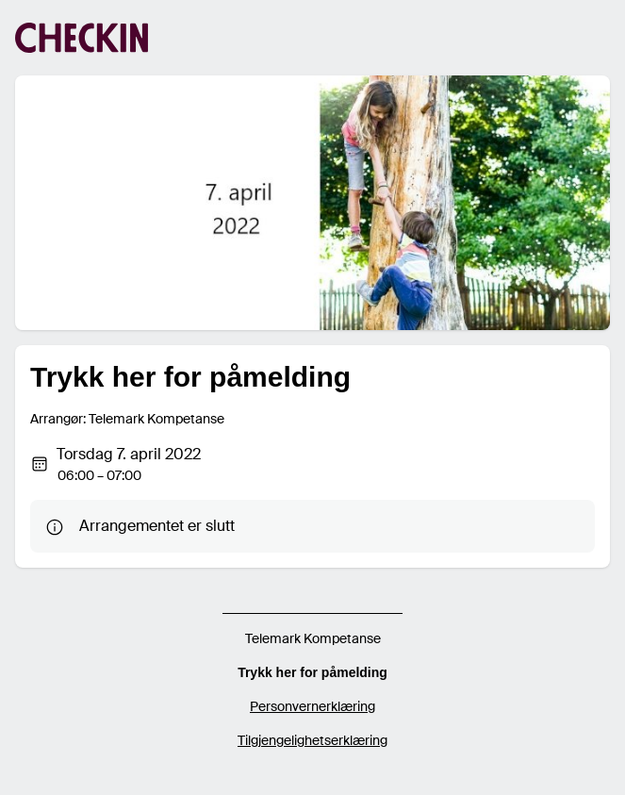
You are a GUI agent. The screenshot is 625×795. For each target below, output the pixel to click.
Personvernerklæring (312, 706)
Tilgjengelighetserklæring (312, 740)
